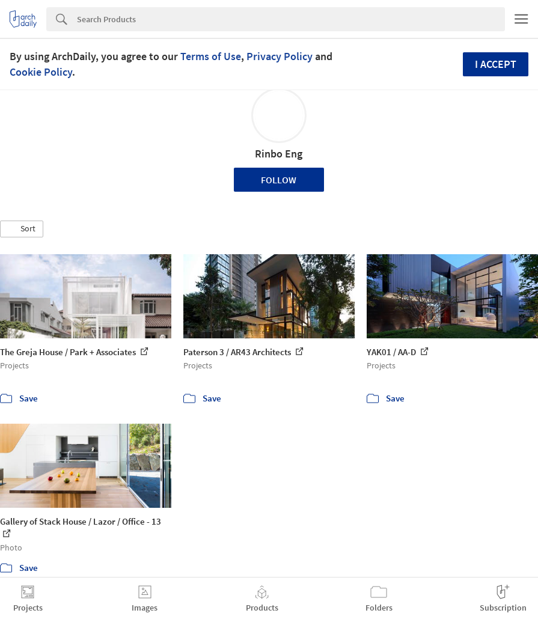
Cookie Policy (41, 72)
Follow (278, 180)
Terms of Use (210, 56)
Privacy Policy (279, 56)
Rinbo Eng (278, 153)
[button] (21, 229)
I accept (495, 64)
